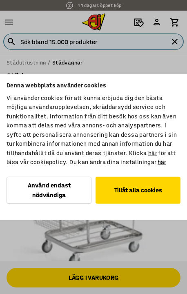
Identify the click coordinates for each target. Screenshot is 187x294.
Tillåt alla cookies (138, 190)
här (152, 152)
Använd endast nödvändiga (49, 189)
